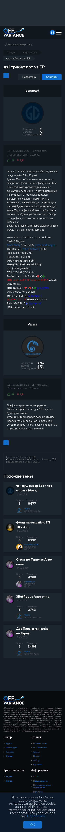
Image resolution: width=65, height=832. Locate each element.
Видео (36, 756)
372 (54, 459)
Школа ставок (40, 744)
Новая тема (29, 77)
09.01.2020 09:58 (30, 548)
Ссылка (35, 154)
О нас (36, 777)
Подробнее (36, 816)
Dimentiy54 (29, 582)
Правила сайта (40, 781)
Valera (32, 324)
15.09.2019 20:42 (32, 618)
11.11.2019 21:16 (31, 654)
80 (34, 457)
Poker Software (31, 249)
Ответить (51, 77)
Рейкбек (10, 752)
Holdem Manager (45, 245)
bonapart (32, 90)
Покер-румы (12, 748)
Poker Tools (13, 245)
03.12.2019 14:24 (32, 511)
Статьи (9, 756)
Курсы (9, 744)
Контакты (37, 765)
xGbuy (36, 761)
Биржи (9, 777)
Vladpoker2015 (31, 545)
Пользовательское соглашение (42, 786)
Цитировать (39, 151)
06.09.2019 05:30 (29, 585)
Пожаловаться (17, 154)
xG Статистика (40, 748)
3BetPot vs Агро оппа (32, 596)
